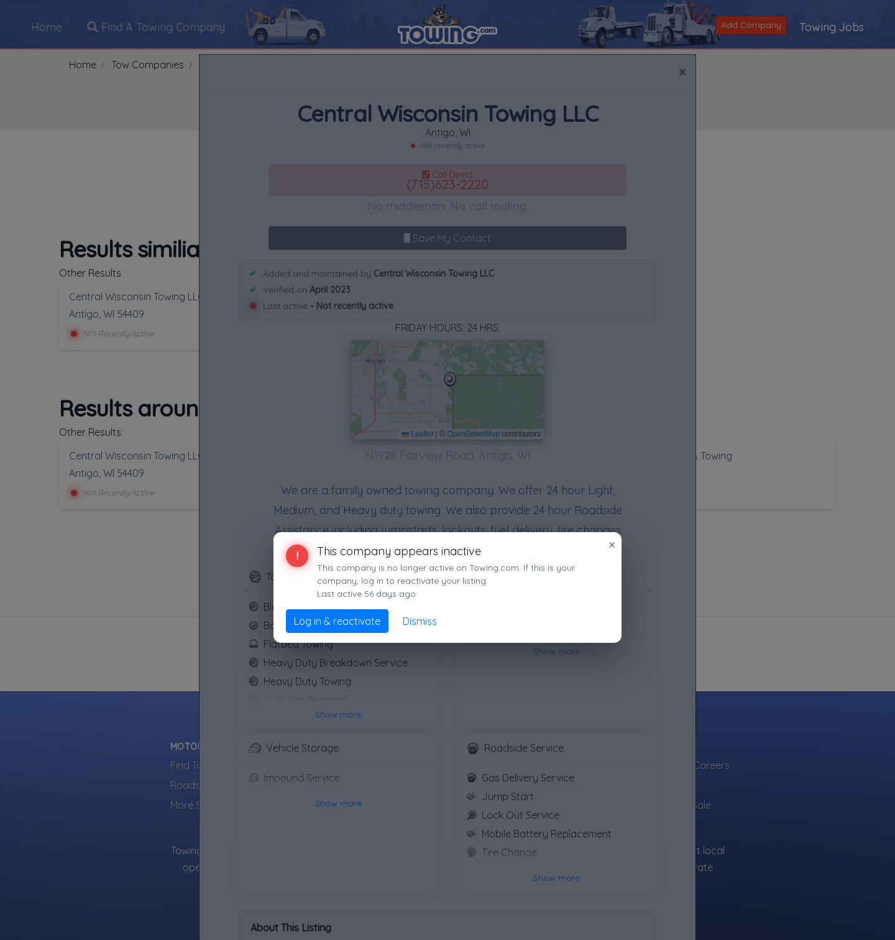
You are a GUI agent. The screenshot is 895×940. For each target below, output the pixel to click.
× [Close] (611, 544)
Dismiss (420, 621)
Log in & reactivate (337, 621)
